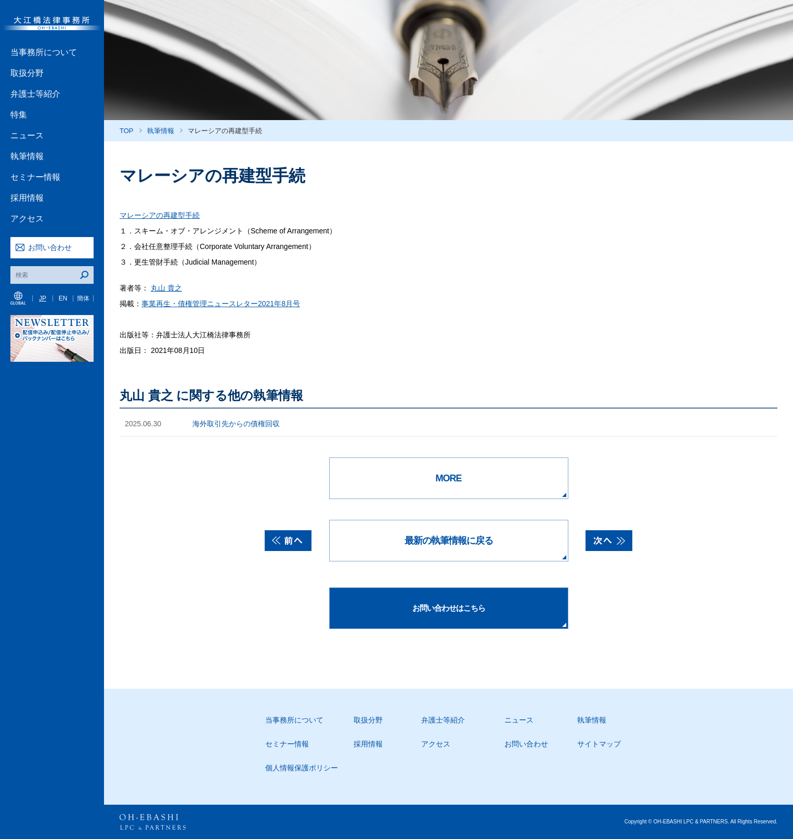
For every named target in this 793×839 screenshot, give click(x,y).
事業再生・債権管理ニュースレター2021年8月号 (220, 303)
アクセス (27, 218)
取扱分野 (27, 73)
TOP (127, 130)
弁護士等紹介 (35, 93)
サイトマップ (599, 744)
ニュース (27, 135)
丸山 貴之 (166, 288)
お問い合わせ (50, 247)
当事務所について (43, 52)
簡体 (83, 298)
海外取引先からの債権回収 (236, 424)
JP (42, 298)
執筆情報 (27, 156)
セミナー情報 (35, 177)
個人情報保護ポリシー (301, 768)
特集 (18, 114)
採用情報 (27, 197)
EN (63, 298)
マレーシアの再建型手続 (160, 215)
